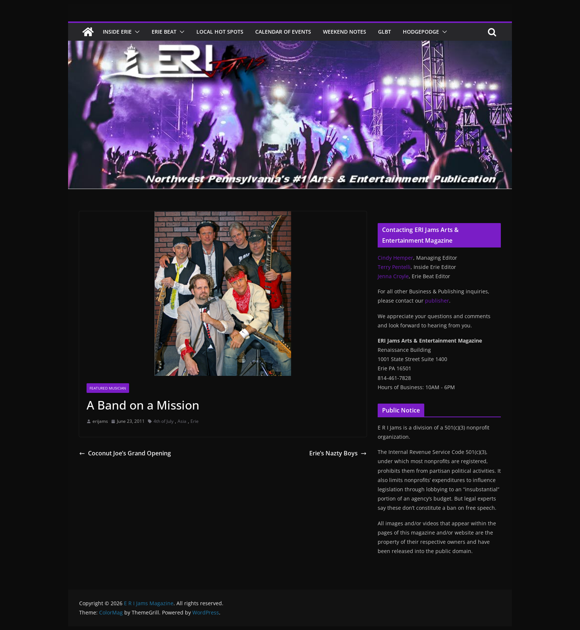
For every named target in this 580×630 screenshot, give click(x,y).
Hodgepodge (421, 31)
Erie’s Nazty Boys (338, 453)
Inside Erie (117, 31)
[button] (136, 32)
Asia (182, 421)
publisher (437, 300)
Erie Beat (164, 31)
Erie (194, 421)
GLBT (384, 31)
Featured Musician (108, 388)
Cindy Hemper (395, 257)
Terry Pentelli (394, 266)
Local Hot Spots (219, 31)
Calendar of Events (283, 31)
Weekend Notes (344, 31)
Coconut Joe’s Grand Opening (125, 453)
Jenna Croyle (393, 276)
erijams (100, 421)
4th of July (163, 421)
